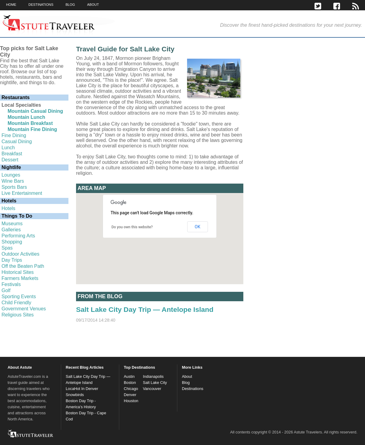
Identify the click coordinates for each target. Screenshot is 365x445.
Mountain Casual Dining (35, 111)
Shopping (12, 241)
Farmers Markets (20, 278)
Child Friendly (16, 302)
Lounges (11, 175)
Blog (186, 382)
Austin (129, 376)
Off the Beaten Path (23, 266)
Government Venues (24, 308)
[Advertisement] (299, 103)
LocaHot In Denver (82, 388)
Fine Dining (14, 135)
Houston (131, 400)
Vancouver (152, 388)
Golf (6, 290)
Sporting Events (19, 296)
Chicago (131, 388)
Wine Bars (13, 181)
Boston (130, 382)
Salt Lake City (155, 382)
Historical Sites (18, 272)
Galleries (11, 229)
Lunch (8, 147)
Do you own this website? (132, 227)
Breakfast (12, 153)
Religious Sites (18, 314)
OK (197, 226)
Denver (130, 394)
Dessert (10, 159)
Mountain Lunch (26, 117)
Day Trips (12, 260)
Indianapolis (153, 376)
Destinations (192, 388)
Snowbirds (75, 394)
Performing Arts (18, 235)
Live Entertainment (22, 193)
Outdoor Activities (21, 254)
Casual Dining (17, 141)
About (187, 376)
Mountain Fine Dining (32, 129)
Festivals (11, 284)
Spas (7, 247)
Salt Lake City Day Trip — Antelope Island (145, 309)
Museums (12, 223)
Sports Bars (14, 187)
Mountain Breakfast (30, 123)
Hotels (8, 208)
